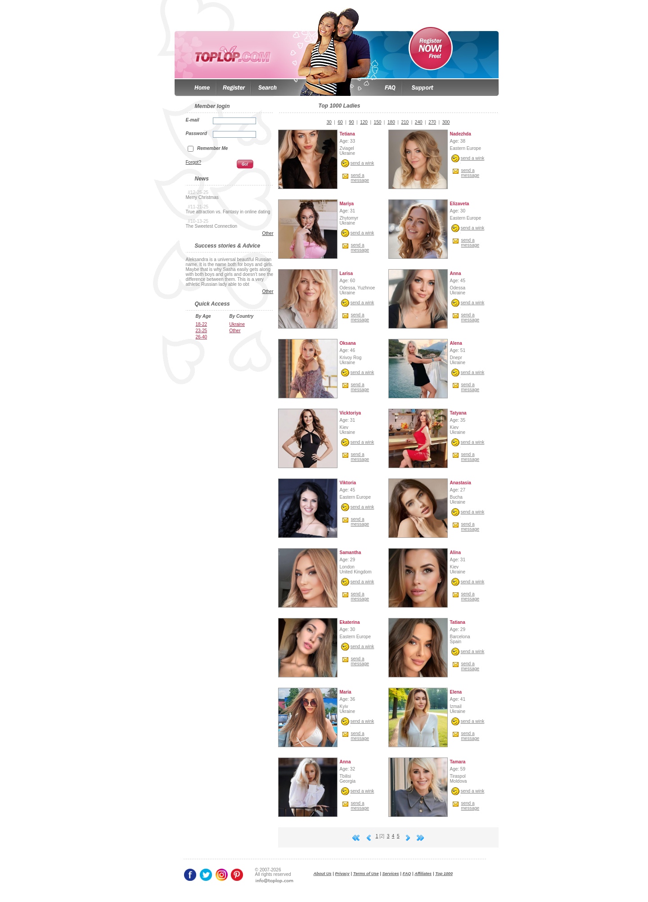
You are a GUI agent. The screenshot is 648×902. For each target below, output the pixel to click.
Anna (455, 273)
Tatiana (457, 622)
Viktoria (348, 482)
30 (329, 122)
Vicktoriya (350, 412)
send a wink (362, 163)
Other (267, 233)
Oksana (348, 343)
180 (391, 122)
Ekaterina (350, 622)
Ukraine (237, 324)
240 (419, 122)
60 (340, 122)
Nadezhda (460, 133)
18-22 (201, 324)
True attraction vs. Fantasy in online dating (228, 211)
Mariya (347, 203)
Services (390, 873)
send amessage (360, 178)
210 (405, 122)
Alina (455, 552)
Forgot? (193, 162)
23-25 (201, 330)
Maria (345, 692)
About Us (323, 873)
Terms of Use (366, 873)
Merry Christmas (202, 197)
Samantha (350, 552)
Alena (456, 343)
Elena (456, 692)
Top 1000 (444, 873)
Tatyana (458, 412)
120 (364, 122)
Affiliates (423, 873)
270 (432, 122)
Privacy (342, 873)
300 (446, 122)
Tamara (458, 761)
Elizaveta (459, 203)
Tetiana (347, 133)
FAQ (407, 873)
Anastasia (460, 482)
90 (351, 122)
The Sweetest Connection (212, 226)
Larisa (346, 273)
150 (378, 122)
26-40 (201, 336)
